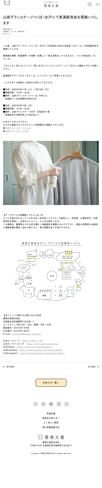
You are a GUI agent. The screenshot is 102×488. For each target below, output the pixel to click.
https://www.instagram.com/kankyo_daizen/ (42, 353)
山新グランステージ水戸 (17, 131)
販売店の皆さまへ (51, 418)
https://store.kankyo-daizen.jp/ (42, 344)
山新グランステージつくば (18, 128)
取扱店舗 (51, 413)
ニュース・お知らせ (17, 31)
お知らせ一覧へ (51, 382)
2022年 (6, 31)
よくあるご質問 (50, 423)
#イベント (7, 34)
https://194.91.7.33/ (32, 341)
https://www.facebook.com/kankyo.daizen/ (41, 350)
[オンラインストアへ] (90, 4)
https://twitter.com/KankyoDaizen (34, 347)
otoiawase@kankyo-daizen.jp (26, 334)
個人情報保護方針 (51, 427)
